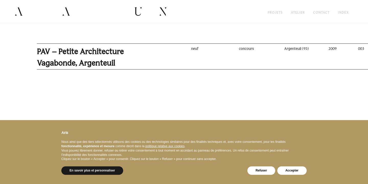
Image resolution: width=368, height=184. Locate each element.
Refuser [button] (261, 170)
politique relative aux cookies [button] (165, 146)
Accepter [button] (291, 170)
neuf (195, 49)
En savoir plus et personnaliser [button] (92, 170)
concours (246, 49)
